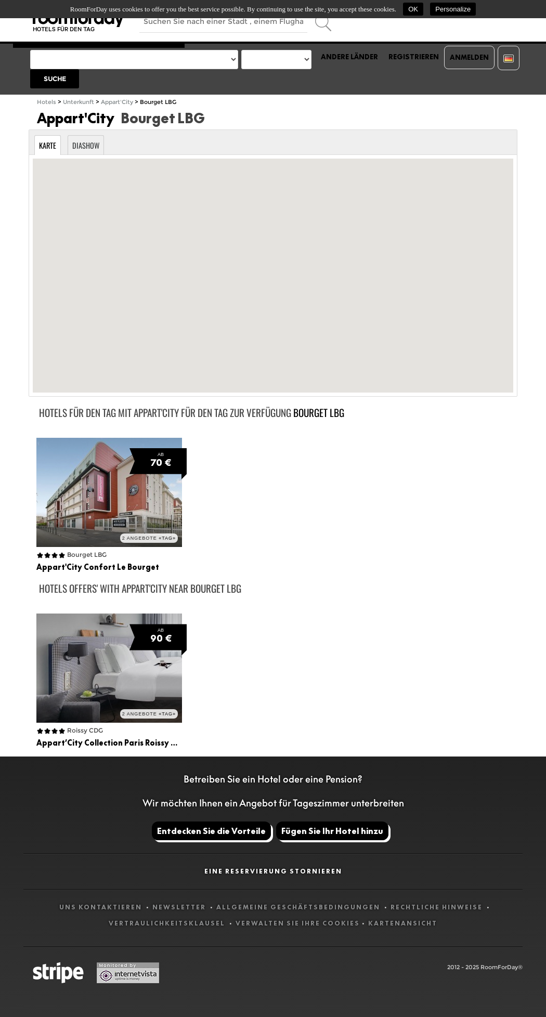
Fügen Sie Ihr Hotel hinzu (332, 831)
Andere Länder (349, 57)
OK (413, 9)
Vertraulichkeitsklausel (168, 923)
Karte (47, 145)
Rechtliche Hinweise (438, 907)
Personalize (453, 9)
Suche (55, 79)
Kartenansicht (402, 923)
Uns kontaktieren (101, 907)
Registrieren (413, 57)
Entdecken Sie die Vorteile (211, 831)
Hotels (46, 102)
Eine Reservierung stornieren (273, 871)
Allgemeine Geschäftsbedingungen (299, 907)
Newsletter (180, 907)
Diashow (85, 145)
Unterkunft (78, 102)
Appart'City (117, 102)
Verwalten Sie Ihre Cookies (298, 923)
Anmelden (469, 57)
